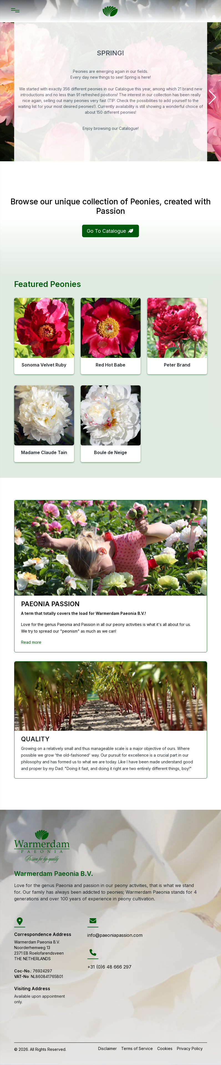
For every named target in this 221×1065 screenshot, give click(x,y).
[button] (130, 230)
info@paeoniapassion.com (115, 935)
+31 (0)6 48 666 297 (109, 967)
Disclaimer (107, 1048)
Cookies (164, 1048)
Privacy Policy (190, 1048)
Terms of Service (137, 1048)
